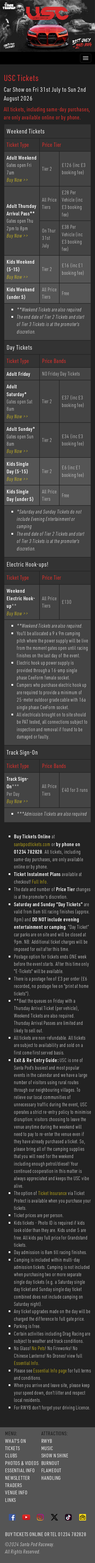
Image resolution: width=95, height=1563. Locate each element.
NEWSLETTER (17, 1478)
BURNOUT (50, 1463)
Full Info (39, 881)
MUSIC (47, 1448)
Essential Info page (50, 1370)
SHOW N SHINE (54, 1455)
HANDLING (51, 1478)
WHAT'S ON (15, 1441)
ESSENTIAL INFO (20, 1470)
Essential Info (26, 1363)
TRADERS (13, 1485)
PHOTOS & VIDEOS (22, 1463)
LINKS (10, 1500)
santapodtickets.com (32, 844)
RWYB (46, 1441)
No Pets (38, 1348)
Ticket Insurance (52, 1193)
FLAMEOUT (51, 1470)
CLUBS (11, 1455)
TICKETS (12, 1448)
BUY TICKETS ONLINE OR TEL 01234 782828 (45, 1534)
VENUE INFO (16, 1492)
